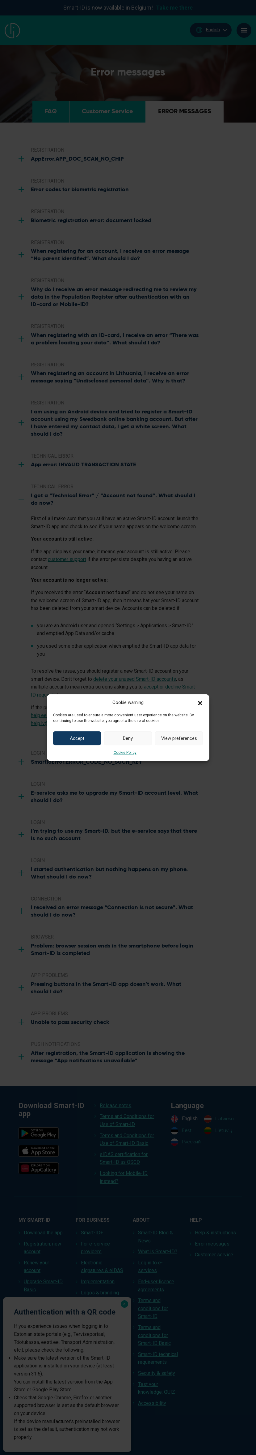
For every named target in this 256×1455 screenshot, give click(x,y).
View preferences (179, 738)
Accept (77, 738)
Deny (128, 738)
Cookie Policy (125, 752)
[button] (200, 702)
